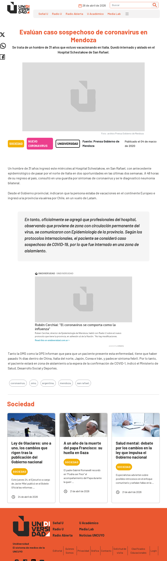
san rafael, (83, 383)
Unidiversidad (67, 143)
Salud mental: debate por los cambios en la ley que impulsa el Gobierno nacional (134, 450)
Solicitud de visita (120, 550)
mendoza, (65, 383)
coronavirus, (18, 383)
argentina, (48, 383)
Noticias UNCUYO (91, 535)
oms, (34, 383)
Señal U (43, 13)
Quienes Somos (69, 550)
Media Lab (114, 13)
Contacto (106, 550)
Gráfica (95, 550)
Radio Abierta (74, 13)
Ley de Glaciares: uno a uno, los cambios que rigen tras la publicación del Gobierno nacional (31, 452)
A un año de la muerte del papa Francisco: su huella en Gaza (83, 448)
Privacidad (83, 550)
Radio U (57, 13)
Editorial (57, 550)
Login (154, 550)
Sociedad (16, 143)
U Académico (95, 13)
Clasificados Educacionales (138, 550)
